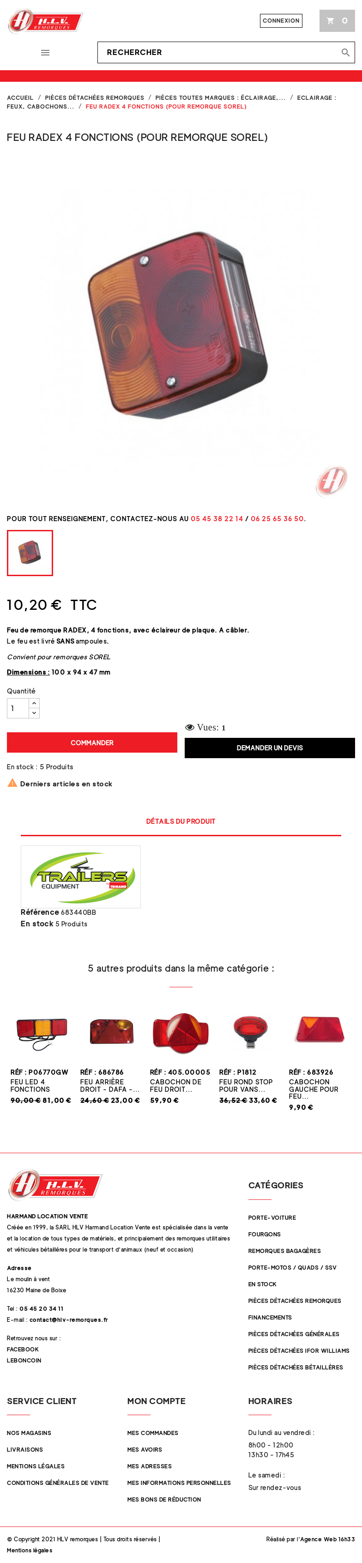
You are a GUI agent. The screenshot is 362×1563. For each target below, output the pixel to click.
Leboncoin (24, 1360)
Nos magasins (29, 1432)
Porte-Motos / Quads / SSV (292, 1267)
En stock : (22, 767)
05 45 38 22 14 (217, 519)
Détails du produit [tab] (181, 821)
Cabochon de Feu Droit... (176, 1085)
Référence (40, 912)
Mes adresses (149, 1466)
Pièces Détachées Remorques (295, 1300)
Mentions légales (36, 1466)
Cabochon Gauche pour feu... (314, 1089)
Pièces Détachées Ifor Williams (299, 1350)
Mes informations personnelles (179, 1482)
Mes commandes (153, 1432)
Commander (92, 743)
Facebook (23, 1349)
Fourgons (264, 1234)
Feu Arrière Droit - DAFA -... (110, 1085)
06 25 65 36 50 (277, 519)
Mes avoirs (144, 1449)
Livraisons (25, 1449)
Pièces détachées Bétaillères (296, 1367)
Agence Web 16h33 (327, 1539)
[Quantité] (18, 708)
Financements (270, 1317)
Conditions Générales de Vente (58, 1482)
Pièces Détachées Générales (294, 1334)
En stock (37, 924)
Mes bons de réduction (164, 1499)
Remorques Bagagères (284, 1250)
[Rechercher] (226, 53)
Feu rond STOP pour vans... (246, 1085)
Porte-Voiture (272, 1217)
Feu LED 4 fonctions (30, 1085)
